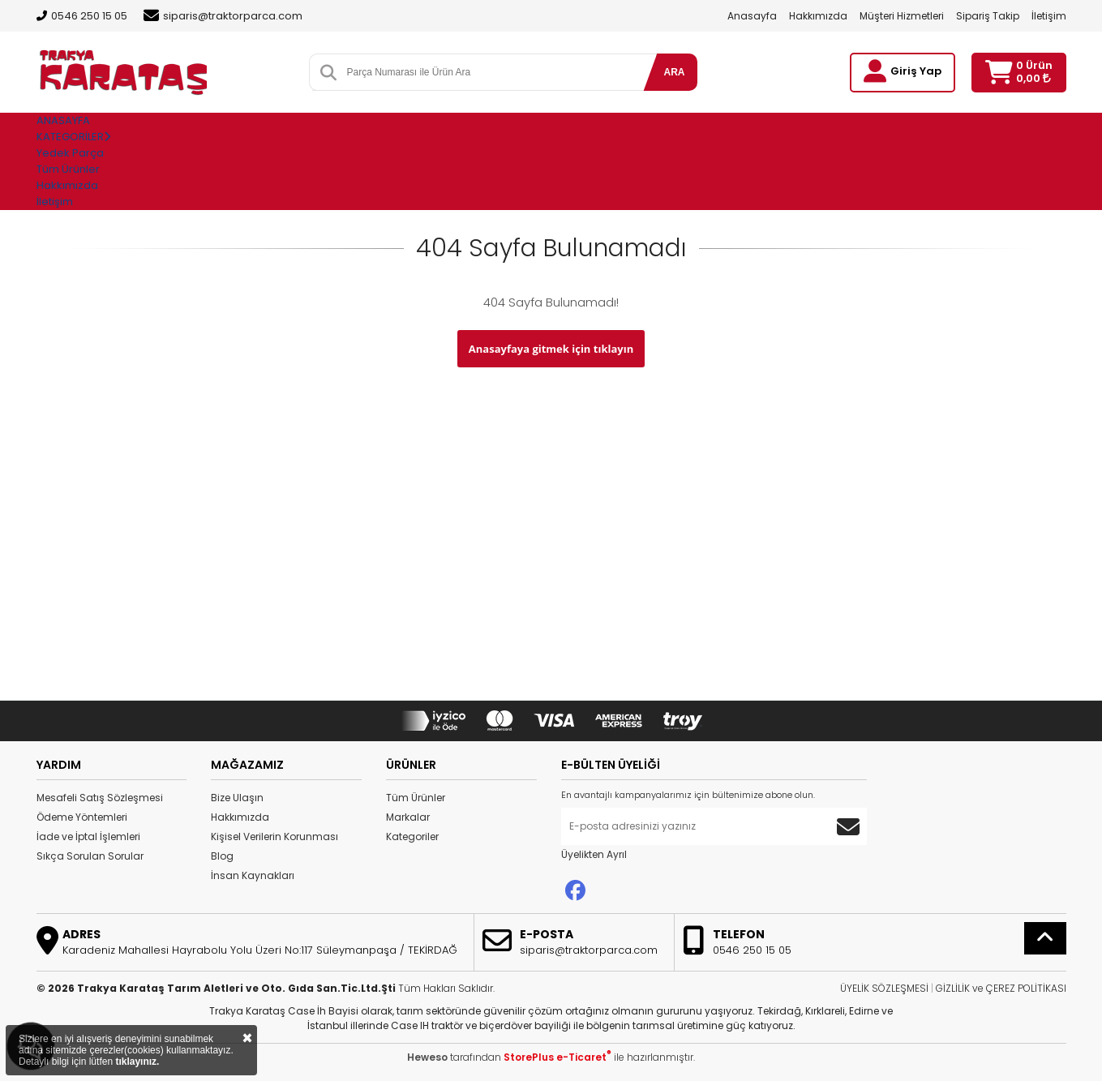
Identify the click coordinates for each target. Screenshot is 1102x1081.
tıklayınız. (137, 1061)
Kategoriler (412, 836)
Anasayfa (752, 16)
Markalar (408, 817)
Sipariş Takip (987, 16)
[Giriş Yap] (875, 71)
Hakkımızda (818, 16)
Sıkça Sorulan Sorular (90, 856)
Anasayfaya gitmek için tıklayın (551, 348)
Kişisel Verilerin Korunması (274, 836)
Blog (222, 856)
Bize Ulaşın (237, 797)
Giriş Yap (915, 71)
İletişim (1048, 16)
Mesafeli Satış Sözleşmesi (99, 797)
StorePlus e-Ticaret (557, 1057)
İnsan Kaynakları (252, 875)
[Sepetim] (998, 72)
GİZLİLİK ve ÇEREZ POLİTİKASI (1001, 988)
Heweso (427, 1057)
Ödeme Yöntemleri (81, 817)
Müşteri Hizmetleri (902, 16)
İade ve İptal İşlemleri (88, 836)
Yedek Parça (70, 153)
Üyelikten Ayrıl (594, 854)
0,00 (1033, 78)
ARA (674, 72)
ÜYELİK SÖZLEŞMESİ (884, 988)
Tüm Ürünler (415, 797)
